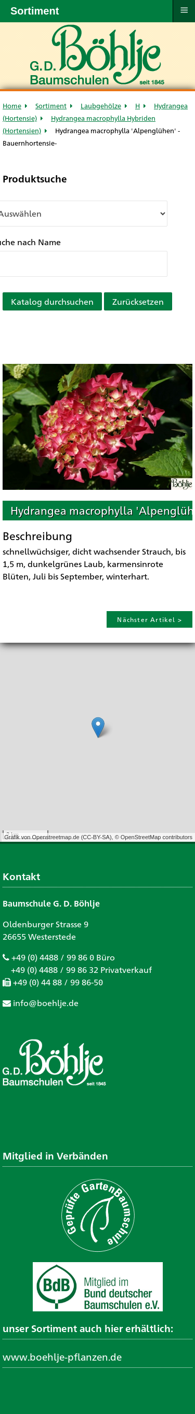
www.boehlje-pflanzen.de (62, 1356)
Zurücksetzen (138, 301)
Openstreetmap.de (55, 837)
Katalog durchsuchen (52, 301)
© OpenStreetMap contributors (153, 837)
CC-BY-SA (96, 837)
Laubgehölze (101, 105)
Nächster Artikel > (149, 619)
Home (12, 105)
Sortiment (51, 105)
